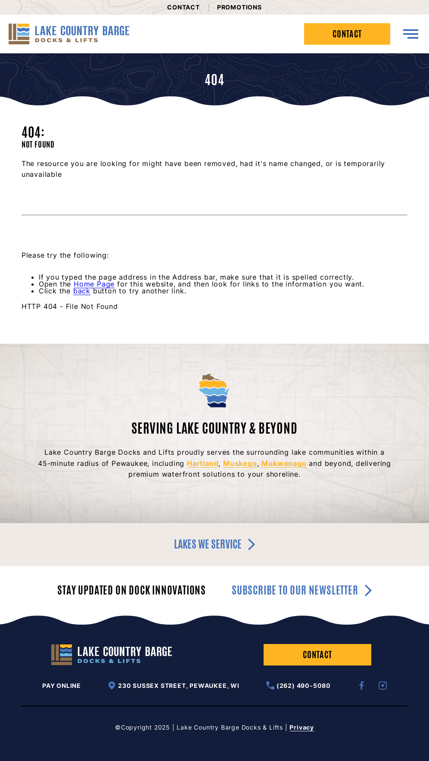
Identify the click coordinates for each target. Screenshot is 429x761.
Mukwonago (283, 463)
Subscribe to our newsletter (302, 590)
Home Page (94, 284)
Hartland (202, 463)
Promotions (239, 7)
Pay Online (61, 686)
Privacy (301, 727)
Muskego (240, 463)
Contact (183, 7)
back (81, 291)
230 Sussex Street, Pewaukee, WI (173, 685)
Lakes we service (214, 544)
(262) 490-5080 (298, 685)
